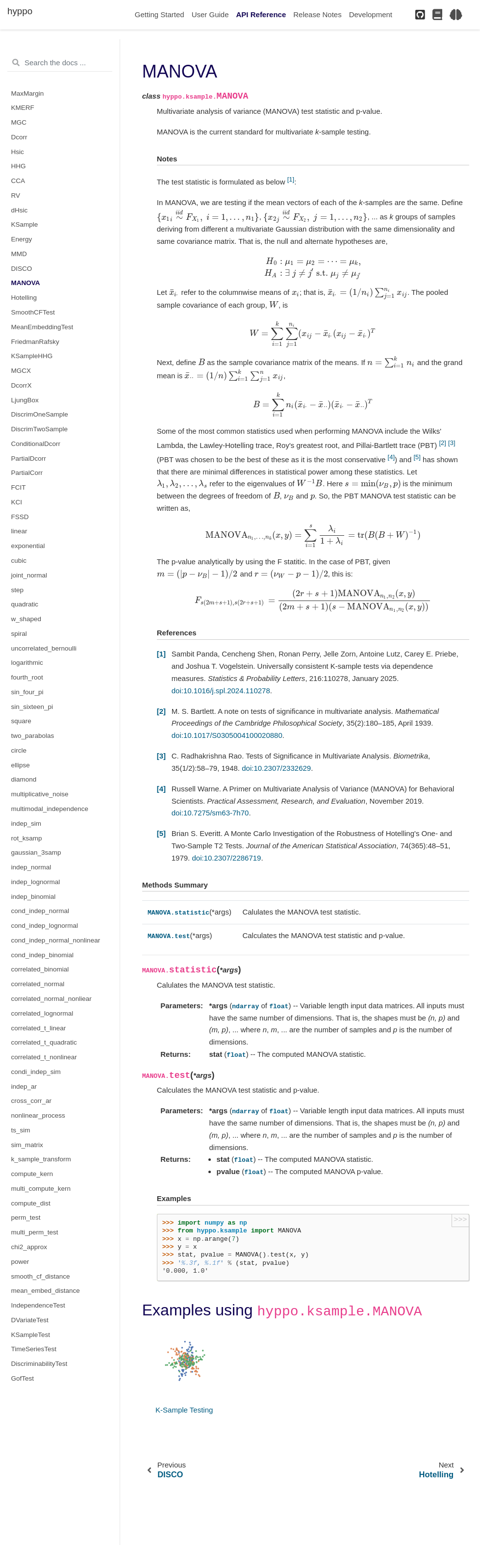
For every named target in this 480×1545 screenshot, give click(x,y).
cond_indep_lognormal (44, 925)
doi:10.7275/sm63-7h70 (210, 816)
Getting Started (159, 14)
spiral (19, 633)
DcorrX (21, 385)
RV (16, 195)
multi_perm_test (34, 1232)
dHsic (19, 210)
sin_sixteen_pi (32, 706)
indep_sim (26, 823)
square (21, 721)
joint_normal (29, 575)
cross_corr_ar (31, 1100)
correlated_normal (38, 984)
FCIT (18, 487)
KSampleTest (31, 1334)
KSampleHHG (32, 356)
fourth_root (27, 677)
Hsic (17, 152)
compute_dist (31, 1203)
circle (19, 750)
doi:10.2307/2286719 (226, 861)
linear (19, 531)
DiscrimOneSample (39, 414)
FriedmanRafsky (35, 341)
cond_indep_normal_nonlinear (56, 940)
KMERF (22, 107)
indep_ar (24, 1086)
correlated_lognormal (42, 1013)
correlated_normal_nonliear (51, 998)
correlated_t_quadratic (44, 1042)
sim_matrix (27, 1145)
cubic (19, 560)
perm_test (26, 1217)
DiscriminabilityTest (39, 1363)
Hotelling (24, 297)
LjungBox (25, 400)
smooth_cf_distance (40, 1276)
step (17, 590)
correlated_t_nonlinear (44, 1057)
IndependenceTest (38, 1305)
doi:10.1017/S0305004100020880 (227, 738)
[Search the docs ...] (59, 63)
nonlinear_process (38, 1115)
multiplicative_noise (40, 794)
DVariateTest (30, 1320)
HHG (18, 166)
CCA (18, 180)
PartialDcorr (28, 458)
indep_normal (31, 867)
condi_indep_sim (36, 1071)
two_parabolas (32, 735)
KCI (17, 502)
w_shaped (26, 619)
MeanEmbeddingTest (42, 327)
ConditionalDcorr (36, 443)
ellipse (20, 765)
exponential (28, 546)
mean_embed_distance (45, 1290)
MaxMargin (27, 93)
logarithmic (27, 662)
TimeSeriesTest (34, 1349)
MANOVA (25, 283)
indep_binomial (33, 896)
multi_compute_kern (41, 1188)
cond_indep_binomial (42, 955)
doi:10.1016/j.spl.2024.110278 (221, 694)
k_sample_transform (41, 1159)
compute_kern (32, 1174)
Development (370, 14)
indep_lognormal (35, 882)
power (20, 1261)
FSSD (20, 517)
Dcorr (19, 137)
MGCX (21, 370)
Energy (21, 239)
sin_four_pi (27, 692)
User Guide (210, 14)
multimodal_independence (50, 808)
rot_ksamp (26, 838)
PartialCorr (27, 472)
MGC (19, 122)
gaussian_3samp (36, 852)
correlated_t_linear (38, 1028)
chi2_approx (29, 1247)
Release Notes (317, 14)
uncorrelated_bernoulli (44, 648)
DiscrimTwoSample (39, 429)
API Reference (261, 14)
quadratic (25, 604)
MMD (19, 254)
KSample (24, 224)
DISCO (21, 268)
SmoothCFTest (33, 312)
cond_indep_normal (40, 911)
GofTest (22, 1378)
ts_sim (20, 1130)
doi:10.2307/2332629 (276, 771)
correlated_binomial (40, 969)
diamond (24, 779)
